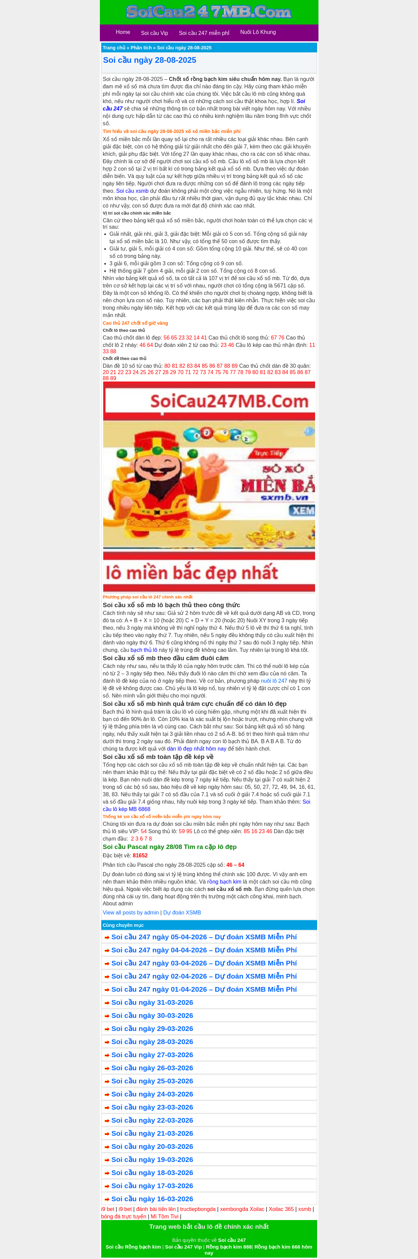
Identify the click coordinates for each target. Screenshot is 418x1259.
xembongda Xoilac (242, 1209)
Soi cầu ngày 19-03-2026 (152, 1159)
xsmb (304, 1209)
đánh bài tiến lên (156, 1209)
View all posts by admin (131, 912)
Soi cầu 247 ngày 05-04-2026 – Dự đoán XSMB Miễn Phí (204, 937)
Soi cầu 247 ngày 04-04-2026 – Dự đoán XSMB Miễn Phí (204, 950)
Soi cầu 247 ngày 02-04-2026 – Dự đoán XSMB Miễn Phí (204, 976)
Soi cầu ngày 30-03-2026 (152, 1015)
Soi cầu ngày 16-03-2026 (152, 1199)
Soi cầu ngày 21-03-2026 (152, 1133)
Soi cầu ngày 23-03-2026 (152, 1107)
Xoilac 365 (281, 1209)
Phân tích (141, 47)
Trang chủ (114, 47)
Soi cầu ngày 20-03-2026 (152, 1146)
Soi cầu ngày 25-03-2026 (152, 1081)
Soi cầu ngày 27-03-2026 (152, 1055)
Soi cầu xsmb (132, 191)
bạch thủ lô (143, 650)
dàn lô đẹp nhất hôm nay (196, 749)
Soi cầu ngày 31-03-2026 (152, 1002)
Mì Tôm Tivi (164, 1216)
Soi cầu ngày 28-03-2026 (152, 1041)
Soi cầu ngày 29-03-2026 (152, 1028)
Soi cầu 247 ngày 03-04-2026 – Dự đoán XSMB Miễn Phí (204, 963)
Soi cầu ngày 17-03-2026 (152, 1185)
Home (123, 32)
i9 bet (107, 1209)
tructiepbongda (198, 1209)
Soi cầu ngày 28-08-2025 (149, 59)
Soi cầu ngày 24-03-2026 (152, 1094)
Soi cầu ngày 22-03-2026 (152, 1120)
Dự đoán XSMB (182, 912)
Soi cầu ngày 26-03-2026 (152, 1068)
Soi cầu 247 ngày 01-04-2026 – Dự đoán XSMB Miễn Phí (204, 989)
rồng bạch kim (224, 882)
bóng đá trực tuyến (124, 1216)
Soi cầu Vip (154, 33)
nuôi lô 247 (274, 681)
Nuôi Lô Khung (258, 32)
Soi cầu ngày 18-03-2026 (152, 1172)
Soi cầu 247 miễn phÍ (204, 33)
